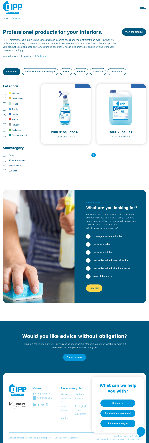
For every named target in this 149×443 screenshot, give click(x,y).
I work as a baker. (102, 244)
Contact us (117, 403)
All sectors (11, 71)
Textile (13, 109)
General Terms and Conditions (22, 438)
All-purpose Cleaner (17, 160)
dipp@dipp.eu (44, 393)
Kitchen (14, 93)
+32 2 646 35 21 (45, 397)
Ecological (15, 130)
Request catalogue (118, 423)
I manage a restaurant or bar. (108, 236)
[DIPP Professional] (13, 7)
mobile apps (117, 439)
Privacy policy (45, 438)
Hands (13, 103)
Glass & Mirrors (16, 165)
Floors (11, 155)
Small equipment (18, 135)
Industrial (98, 71)
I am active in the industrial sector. (110, 260)
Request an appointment (118, 413)
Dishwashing (16, 98)
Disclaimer (74, 438)
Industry (14, 124)
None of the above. (102, 276)
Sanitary (14, 119)
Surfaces (13, 171)
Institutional (117, 71)
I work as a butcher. (103, 252)
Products (16, 18)
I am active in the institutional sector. (112, 268)
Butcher (81, 71)
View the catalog (134, 32)
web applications (103, 439)
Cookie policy (61, 438)
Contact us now (74, 357)
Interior (13, 114)
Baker (66, 71)
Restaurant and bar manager (40, 71)
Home (5, 18)
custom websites (132, 439)
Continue (94, 288)
